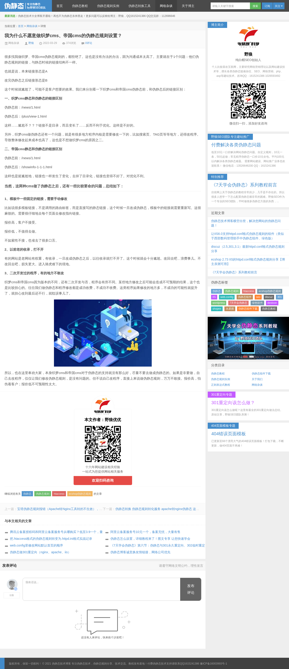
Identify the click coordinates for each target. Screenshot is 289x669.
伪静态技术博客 (26, 6)
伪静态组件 (245, 297)
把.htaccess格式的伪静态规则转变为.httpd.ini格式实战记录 (51, 538)
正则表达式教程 (220, 384)
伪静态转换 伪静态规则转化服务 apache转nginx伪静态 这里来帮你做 (163, 509)
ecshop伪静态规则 (80, 493)
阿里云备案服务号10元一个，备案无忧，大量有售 (145, 532)
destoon (272, 302)
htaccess (59, 493)
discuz (269, 297)
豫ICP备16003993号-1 (213, 663)
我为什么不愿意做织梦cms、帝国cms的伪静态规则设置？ (63, 35)
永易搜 (230, 308)
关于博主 (188, 6)
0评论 (88, 43)
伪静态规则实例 (108, 6)
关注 (279, 6)
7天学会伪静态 (238, 302)
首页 (59, 6)
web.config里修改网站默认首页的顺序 (36, 545)
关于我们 (257, 379)
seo (258, 297)
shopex (216, 308)
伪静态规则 (42, 493)
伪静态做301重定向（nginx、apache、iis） (40, 552)
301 (279, 297)
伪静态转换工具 (139, 6)
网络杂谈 (166, 6)
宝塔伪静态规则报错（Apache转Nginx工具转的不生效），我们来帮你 (66, 509)
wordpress (218, 302)
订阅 (267, 6)
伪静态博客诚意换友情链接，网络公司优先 (140, 552)
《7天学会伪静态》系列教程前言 (234, 272)
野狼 (31, 43)
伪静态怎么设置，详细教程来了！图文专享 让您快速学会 (150, 538)
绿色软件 (257, 302)
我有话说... (102, 589)
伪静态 (27, 493)
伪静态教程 (80, 6)
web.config (226, 297)
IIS (214, 297)
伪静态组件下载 (247, 308)
